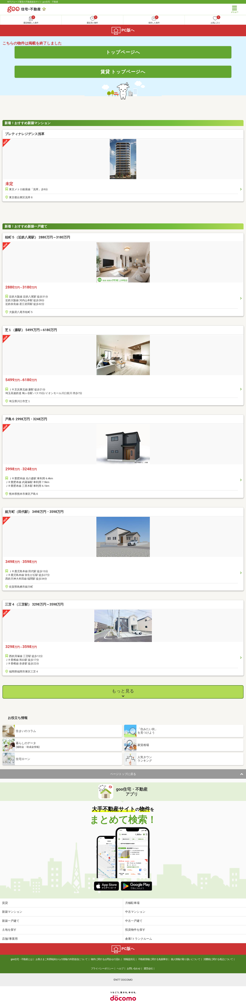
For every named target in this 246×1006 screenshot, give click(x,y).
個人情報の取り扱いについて (185, 959)
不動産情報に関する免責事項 (152, 959)
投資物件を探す (135, 929)
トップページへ (123, 52)
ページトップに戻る (123, 774)
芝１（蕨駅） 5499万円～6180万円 (31, 330)
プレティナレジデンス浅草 (24, 134)
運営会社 (148, 968)
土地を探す (9, 929)
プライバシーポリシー (102, 968)
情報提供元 (129, 959)
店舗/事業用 (10, 938)
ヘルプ (120, 968)
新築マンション (12, 911)
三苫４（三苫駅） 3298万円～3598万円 (34, 604)
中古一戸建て (133, 920)
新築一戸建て (10, 920)
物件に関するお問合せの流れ (105, 959)
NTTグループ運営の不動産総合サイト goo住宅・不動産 (32, 2)
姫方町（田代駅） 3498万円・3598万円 (34, 512)
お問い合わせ (133, 968)
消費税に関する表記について (218, 959)
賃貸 (5, 902)
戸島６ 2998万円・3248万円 (26, 419)
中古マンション (135, 911)
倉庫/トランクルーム (138, 938)
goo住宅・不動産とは (21, 959)
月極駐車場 (132, 902)
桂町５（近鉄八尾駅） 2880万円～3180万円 (37, 237)
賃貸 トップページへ (123, 71)
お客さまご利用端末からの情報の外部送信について (62, 959)
